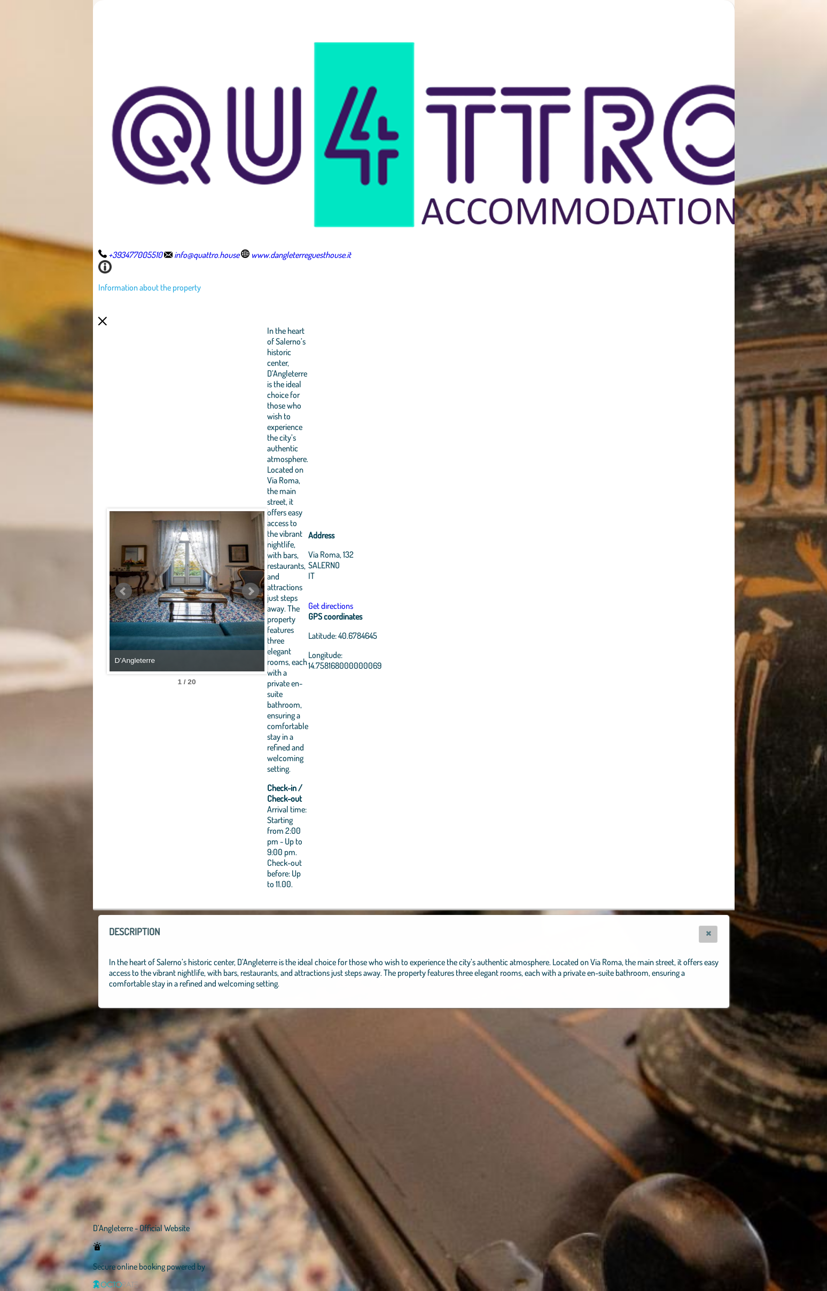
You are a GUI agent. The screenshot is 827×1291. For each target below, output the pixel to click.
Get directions (389, 605)
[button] (708, 934)
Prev (123, 591)
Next (309, 591)
